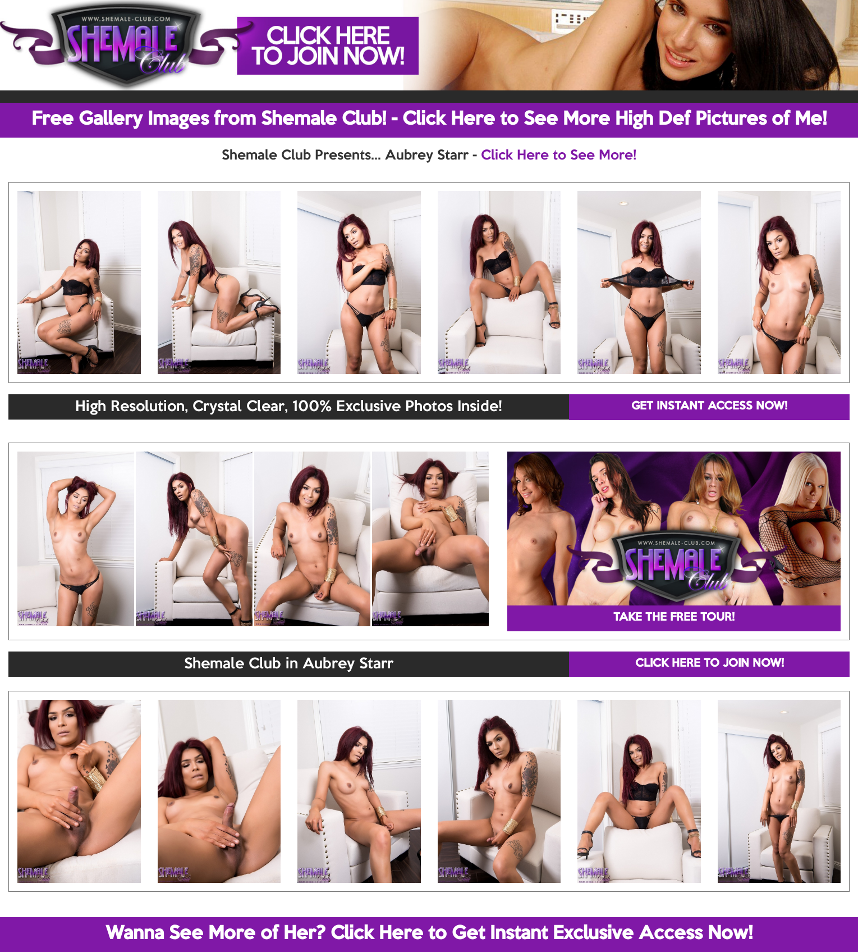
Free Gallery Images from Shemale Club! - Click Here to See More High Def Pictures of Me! (429, 119)
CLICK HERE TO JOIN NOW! (709, 664)
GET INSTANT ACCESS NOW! (709, 407)
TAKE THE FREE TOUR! (674, 618)
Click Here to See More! (558, 155)
